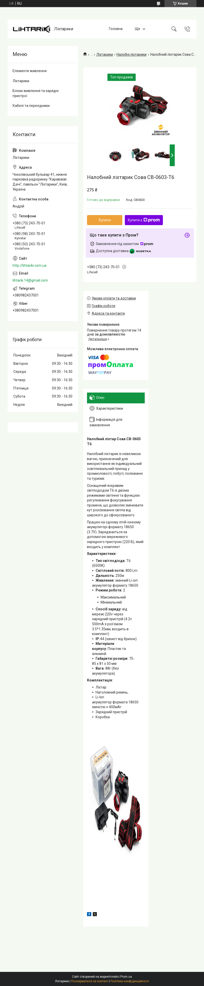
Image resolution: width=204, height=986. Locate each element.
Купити (105, 220)
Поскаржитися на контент (89, 981)
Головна (116, 29)
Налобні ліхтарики (131, 54)
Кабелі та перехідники (31, 106)
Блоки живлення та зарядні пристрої (36, 93)
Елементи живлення (30, 71)
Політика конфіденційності (129, 981)
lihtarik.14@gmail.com (30, 280)
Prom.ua (126, 976)
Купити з (144, 220)
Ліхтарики (104, 54)
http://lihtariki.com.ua (29, 265)
